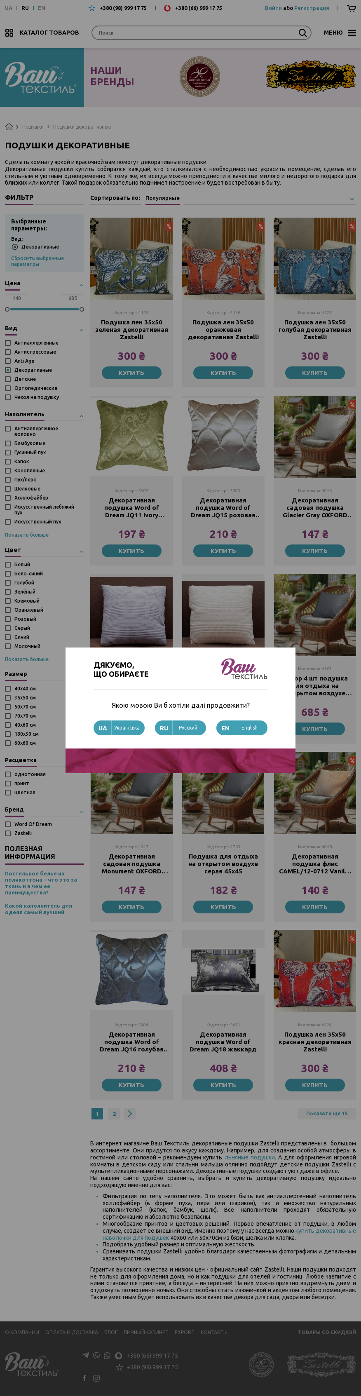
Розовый (25, 619)
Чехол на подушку (36, 397)
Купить (131, 372)
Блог (110, 1332)
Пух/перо (25, 479)
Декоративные (35, 246)
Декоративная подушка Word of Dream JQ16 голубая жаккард (132, 1042)
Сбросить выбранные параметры (37, 261)
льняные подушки (250, 1157)
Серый (22, 628)
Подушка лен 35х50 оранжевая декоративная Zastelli (223, 329)
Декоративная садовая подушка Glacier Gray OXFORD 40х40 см (315, 508)
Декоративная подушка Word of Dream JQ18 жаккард (223, 1042)
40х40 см (25, 688)
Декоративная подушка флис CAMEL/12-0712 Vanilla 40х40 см (315, 864)
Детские (25, 379)
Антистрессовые (35, 351)
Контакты (214, 1332)
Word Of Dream (33, 824)
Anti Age (24, 361)
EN (41, 8)
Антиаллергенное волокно (36, 431)
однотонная (30, 774)
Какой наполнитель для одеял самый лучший (38, 909)
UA (8, 8)
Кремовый (27, 600)
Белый (22, 564)
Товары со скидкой (327, 1332)
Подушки (33, 126)
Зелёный (24, 591)
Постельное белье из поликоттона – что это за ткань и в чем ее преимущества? (41, 883)
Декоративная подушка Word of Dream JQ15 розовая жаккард (223, 508)
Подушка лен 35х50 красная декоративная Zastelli (315, 1042)
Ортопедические (35, 388)
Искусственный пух (37, 521)
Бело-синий (28, 573)
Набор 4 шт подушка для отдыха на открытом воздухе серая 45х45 (315, 686)
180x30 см (26, 734)
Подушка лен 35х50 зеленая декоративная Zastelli (131, 329)
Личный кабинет (146, 1332)
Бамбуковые (29, 443)
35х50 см (25, 697)
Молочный (27, 646)
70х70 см (25, 715)
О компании (22, 1332)
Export (185, 1332)
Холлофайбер (31, 497)
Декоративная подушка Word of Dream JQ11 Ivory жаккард (131, 508)
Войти (273, 8)
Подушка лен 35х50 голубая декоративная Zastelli (315, 329)
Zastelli (23, 833)
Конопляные (29, 470)
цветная (24, 792)
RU (25, 8)
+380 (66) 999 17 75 (198, 8)
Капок (21, 461)
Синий (21, 637)
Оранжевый (28, 609)
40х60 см (25, 724)
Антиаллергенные (36, 342)
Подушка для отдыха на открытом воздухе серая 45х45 (223, 864)
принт (21, 783)
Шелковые (27, 488)
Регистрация (311, 8)
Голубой (24, 582)
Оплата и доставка (71, 1332)
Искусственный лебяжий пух (44, 509)
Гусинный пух (30, 452)
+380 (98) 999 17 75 (123, 8)
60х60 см (25, 743)
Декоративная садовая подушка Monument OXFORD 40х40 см (132, 864)
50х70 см (25, 706)
